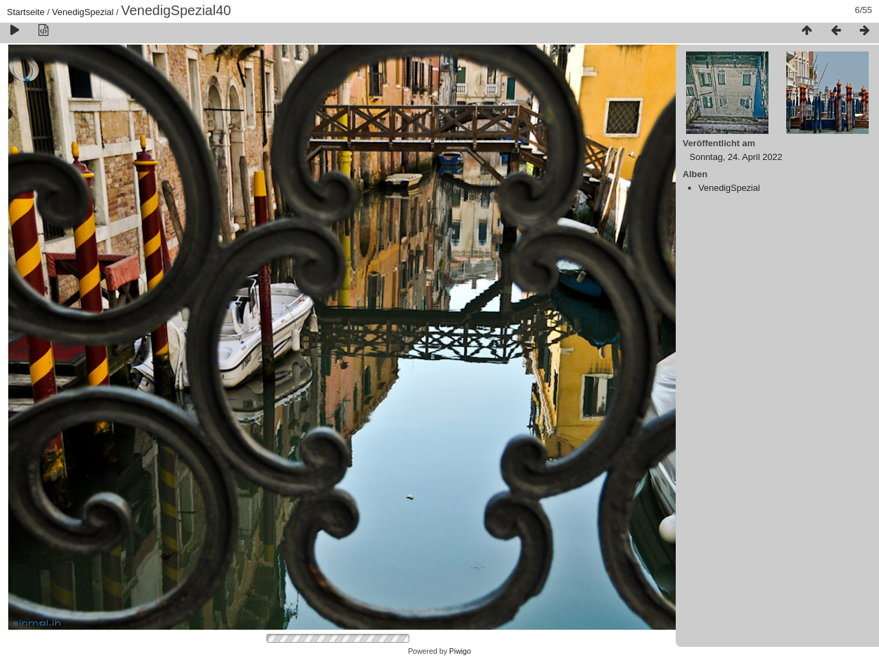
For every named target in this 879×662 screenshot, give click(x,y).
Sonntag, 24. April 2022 (735, 157)
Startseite (26, 12)
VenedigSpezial (83, 12)
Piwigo (460, 651)
